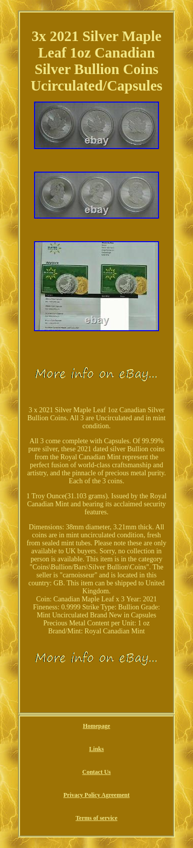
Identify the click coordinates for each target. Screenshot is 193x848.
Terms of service (97, 817)
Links (96, 748)
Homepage (96, 725)
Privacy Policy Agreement (97, 794)
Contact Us (96, 771)
